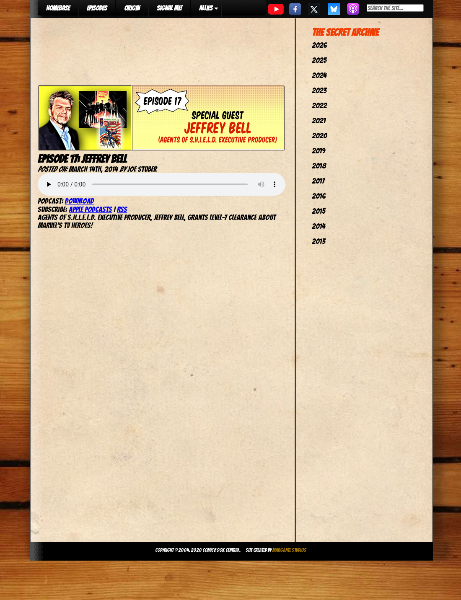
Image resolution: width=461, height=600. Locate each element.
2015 (318, 211)
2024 (319, 75)
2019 (318, 151)
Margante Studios (289, 550)
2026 (319, 45)
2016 (319, 196)
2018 (319, 166)
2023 (319, 90)
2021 (319, 120)
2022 (319, 105)
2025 (319, 60)
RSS (122, 209)
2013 (318, 241)
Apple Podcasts (90, 209)
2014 (318, 226)
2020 (319, 136)
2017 (318, 181)
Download (79, 201)
